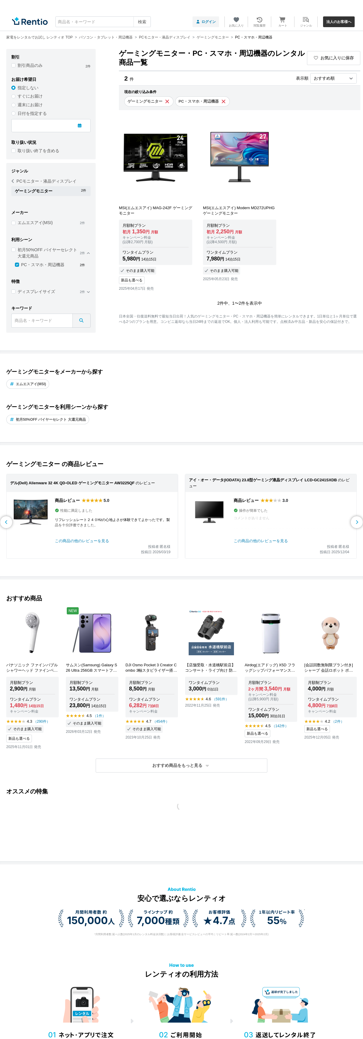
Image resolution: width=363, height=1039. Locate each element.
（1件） (99, 716)
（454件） (161, 721)
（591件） (220, 699)
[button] (181, 766)
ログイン (206, 22)
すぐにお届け (30, 96)
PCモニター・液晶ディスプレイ (44, 181)
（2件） (337, 721)
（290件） (41, 721)
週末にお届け (30, 104)
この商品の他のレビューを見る (82, 541)
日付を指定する (32, 113)
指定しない (28, 87)
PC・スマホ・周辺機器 (42, 264)
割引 (15, 57)
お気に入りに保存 (334, 58)
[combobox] (103, 21)
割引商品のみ (30, 65)
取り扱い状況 (23, 142)
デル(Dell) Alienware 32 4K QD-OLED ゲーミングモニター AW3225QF (72, 483)
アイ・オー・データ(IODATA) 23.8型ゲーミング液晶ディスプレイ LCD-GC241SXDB (263, 480)
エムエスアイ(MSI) (35, 222)
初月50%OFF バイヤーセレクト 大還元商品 (47, 252)
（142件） (280, 726)
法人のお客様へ (338, 22)
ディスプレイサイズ (36, 291)
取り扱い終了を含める (38, 150)
